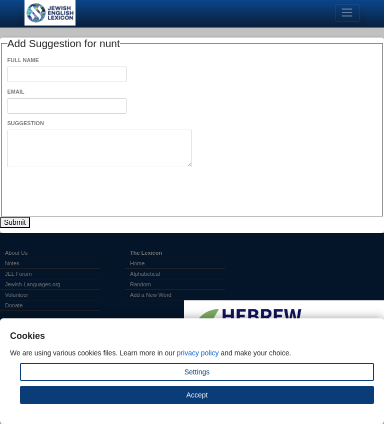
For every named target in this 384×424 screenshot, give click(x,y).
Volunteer (16, 295)
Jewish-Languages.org (32, 284)
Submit (15, 222)
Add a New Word (151, 295)
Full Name (23, 60)
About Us (16, 253)
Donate (13, 305)
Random (140, 284)
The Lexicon (146, 253)
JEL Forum (18, 274)
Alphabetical (145, 274)
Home (137, 263)
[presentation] (84, 191)
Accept (197, 395)
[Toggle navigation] (347, 13)
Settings (197, 372)
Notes (12, 263)
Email (16, 92)
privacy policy (198, 353)
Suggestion (26, 123)
